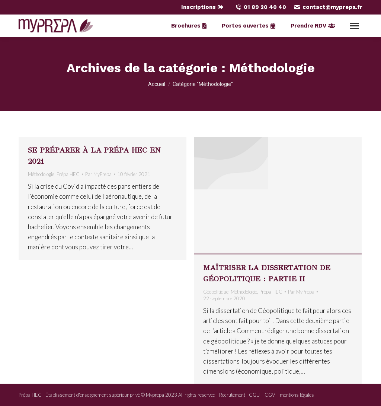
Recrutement (232, 395)
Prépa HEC (68, 174)
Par (98, 174)
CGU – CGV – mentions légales (281, 395)
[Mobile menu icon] (354, 25)
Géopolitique (215, 292)
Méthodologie (41, 174)
